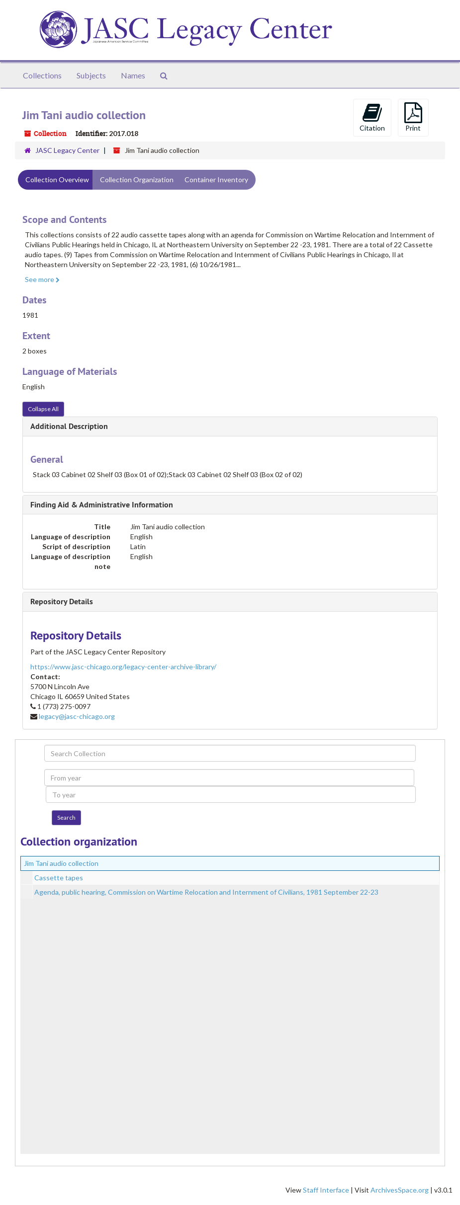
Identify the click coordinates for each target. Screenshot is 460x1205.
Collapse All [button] (43, 409)
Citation (372, 117)
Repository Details (61, 601)
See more (42, 279)
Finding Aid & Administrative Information (101, 504)
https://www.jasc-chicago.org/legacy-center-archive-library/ (123, 666)
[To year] (230, 794)
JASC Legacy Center (67, 150)
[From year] (229, 777)
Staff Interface (326, 1190)
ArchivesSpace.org (399, 1190)
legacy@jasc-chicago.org (77, 716)
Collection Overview (57, 179)
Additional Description (69, 426)
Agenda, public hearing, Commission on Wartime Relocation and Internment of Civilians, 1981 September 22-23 (206, 892)
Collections (42, 75)
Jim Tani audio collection (61, 863)
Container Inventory (216, 179)
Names (133, 75)
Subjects (91, 75)
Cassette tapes (58, 877)
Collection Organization (137, 179)
